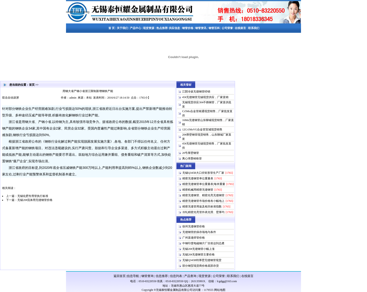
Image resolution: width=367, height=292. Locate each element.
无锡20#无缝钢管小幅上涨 (198, 249)
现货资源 (204, 276)
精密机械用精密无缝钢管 (197, 189)
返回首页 (120, 276)
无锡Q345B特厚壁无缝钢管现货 (201, 260)
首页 (32, 84)
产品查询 (190, 276)
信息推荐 (162, 276)
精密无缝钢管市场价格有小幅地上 (203, 201)
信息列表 (176, 276)
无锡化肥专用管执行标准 (32, 196)
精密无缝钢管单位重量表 (197, 178)
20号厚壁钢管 (190, 153)
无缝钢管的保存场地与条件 (199, 232)
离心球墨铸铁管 (192, 158)
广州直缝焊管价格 (193, 237)
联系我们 (233, 276)
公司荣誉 (219, 276)
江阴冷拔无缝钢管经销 (196, 91)
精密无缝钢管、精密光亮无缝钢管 (203, 195)
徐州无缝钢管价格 (193, 226)
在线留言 (247, 276)
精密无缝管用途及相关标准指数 (202, 206)
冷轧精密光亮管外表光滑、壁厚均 (203, 212)
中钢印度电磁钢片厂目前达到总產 (203, 243)
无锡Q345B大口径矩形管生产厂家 (203, 172)
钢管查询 (147, 276)
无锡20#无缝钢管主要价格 (198, 254)
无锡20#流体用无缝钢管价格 (34, 200)
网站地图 (219, 290)
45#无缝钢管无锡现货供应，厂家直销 (205, 97)
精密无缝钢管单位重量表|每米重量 (203, 184)
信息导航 (133, 276)
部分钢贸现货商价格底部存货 (200, 265)
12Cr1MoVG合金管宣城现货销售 (202, 129)
